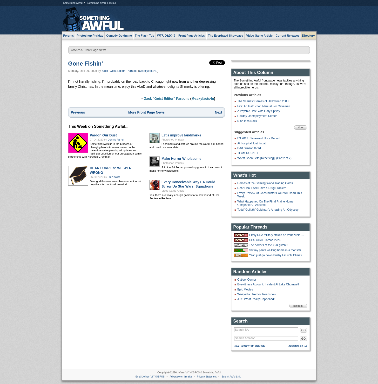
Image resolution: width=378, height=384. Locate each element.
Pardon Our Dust (103, 135)
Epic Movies (245, 289)
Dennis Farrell (116, 139)
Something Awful (73, 3)
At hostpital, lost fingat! (252, 143)
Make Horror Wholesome (181, 159)
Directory (308, 35)
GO (303, 330)
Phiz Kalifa (114, 176)
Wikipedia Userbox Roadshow (256, 294)
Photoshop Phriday (173, 139)
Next (218, 112)
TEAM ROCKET (247, 153)
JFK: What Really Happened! (256, 299)
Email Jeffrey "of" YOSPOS (249, 346)
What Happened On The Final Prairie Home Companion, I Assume (265, 203)
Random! (298, 305)
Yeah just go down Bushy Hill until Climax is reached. (277, 255)
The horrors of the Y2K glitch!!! (268, 245)
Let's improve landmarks (181, 135)
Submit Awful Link (231, 376)
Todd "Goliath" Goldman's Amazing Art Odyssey (268, 209)
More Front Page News (146, 112)
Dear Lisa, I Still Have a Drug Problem (261, 188)
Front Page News (95, 50)
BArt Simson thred (249, 148)
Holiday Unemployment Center (257, 116)
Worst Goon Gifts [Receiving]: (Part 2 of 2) (264, 158)
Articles (76, 50)
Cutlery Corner (246, 279)
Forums (68, 35)
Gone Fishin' (85, 63)
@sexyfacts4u (148, 71)
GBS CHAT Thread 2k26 (265, 240)
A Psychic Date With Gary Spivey (258, 111)
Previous (78, 112)
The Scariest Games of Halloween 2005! (263, 101)
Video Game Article (173, 190)
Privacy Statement (206, 376)
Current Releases (287, 35)
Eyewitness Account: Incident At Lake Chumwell (268, 284)
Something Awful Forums (101, 3)
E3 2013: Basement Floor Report (258, 138)
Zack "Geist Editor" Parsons (119, 71)
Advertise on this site (181, 376)
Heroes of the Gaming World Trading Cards (265, 183)
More (301, 127)
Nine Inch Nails (247, 121)
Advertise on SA (297, 346)
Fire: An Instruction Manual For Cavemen (263, 106)
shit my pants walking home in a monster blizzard (277, 250)
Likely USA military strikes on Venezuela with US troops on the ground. (277, 235)
